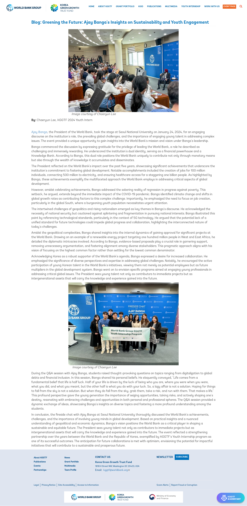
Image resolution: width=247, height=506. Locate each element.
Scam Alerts (163, 485)
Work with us (212, 7)
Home (91, 7)
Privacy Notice (48, 485)
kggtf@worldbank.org (116, 470)
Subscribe (182, 457)
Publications (154, 7)
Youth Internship (190, 7)
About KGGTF (105, 7)
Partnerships (40, 470)
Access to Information (88, 485)
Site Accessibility (66, 485)
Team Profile (70, 470)
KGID (140, 7)
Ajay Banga (39, 132)
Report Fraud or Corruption (184, 485)
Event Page (229, 7)
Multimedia (171, 7)
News (67, 458)
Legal (36, 485)
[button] (241, 6)
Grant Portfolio (125, 7)
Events (37, 466)
